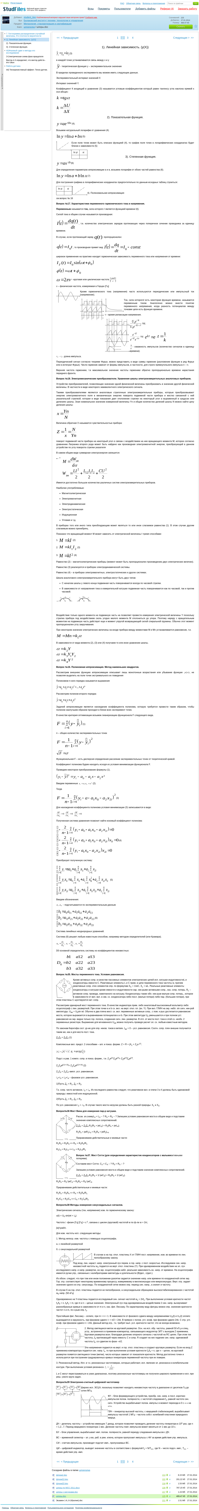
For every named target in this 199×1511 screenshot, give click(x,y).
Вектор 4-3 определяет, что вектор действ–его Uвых (25, 61)
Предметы (104, 8)
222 (163, 1479)
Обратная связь (133, 3)
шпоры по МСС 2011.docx (68, 1488)
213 (163, 1475)
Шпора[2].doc (62, 1483)
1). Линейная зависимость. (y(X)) (21, 39)
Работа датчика (13, 66)
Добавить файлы (145, 8)
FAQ (122, 3)
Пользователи (122, 8)
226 (163, 1488)
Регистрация (16, 3)
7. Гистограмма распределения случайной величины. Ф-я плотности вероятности (25, 35)
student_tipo (30, 17)
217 (163, 1492)
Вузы (91, 8)
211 (163, 1500)
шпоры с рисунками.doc (67, 1492)
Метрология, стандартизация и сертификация (48, 24)
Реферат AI (167, 8)
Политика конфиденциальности (88, 1508)
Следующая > (181, 37)
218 (163, 1483)
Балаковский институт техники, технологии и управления (53, 20)
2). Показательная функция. (19, 43)
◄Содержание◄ (2, 81)
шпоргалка (29, 27)
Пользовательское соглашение (61, 1508)
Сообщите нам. (91, 17)
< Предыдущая (70, 37)
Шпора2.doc (61, 1475)
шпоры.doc (61, 1496)
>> (192, 37)
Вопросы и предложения (154, 3)
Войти (6, 3)
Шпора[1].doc (62, 1479)
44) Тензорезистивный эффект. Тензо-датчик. (27, 70)
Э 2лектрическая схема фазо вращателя (24, 56)
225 (163, 1496)
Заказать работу (187, 8)
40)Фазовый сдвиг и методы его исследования (20, 51)
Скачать (181, 26)
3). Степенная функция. (17, 47)
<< (58, 37)
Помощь (5, 1508)
